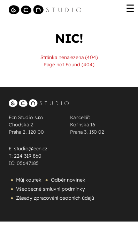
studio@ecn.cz (30, 148)
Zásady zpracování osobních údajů (55, 198)
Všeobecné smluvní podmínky (50, 189)
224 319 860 (27, 156)
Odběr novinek (68, 180)
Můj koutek (28, 180)
